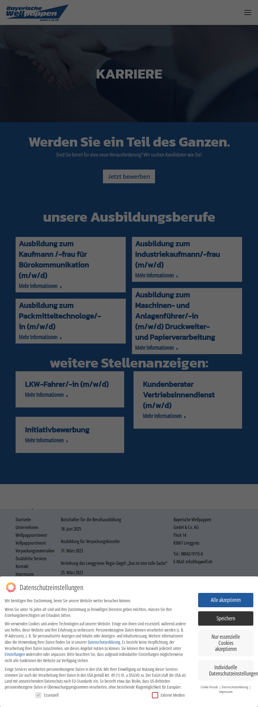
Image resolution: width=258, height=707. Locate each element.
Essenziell (47, 695)
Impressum (225, 692)
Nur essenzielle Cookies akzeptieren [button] (226, 642)
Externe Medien (168, 695)
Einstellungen (15, 654)
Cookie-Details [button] (210, 687)
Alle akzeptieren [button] (226, 600)
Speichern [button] (226, 618)
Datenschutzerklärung (104, 642)
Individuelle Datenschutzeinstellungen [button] (231, 670)
